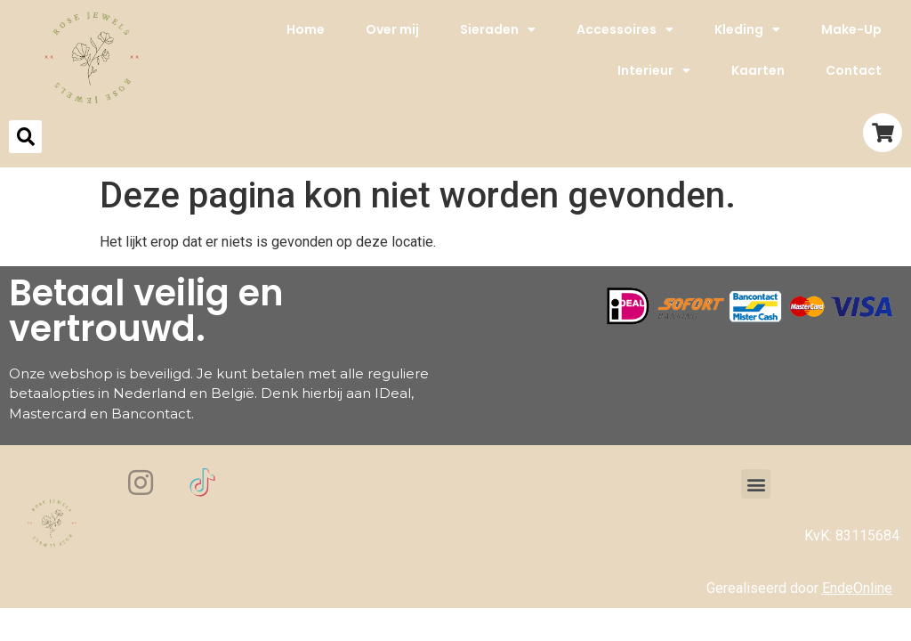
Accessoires (624, 29)
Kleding (747, 29)
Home (305, 29)
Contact (854, 70)
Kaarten (758, 70)
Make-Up (851, 29)
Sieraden (498, 29)
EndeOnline (857, 588)
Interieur (653, 70)
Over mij (392, 29)
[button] (755, 484)
